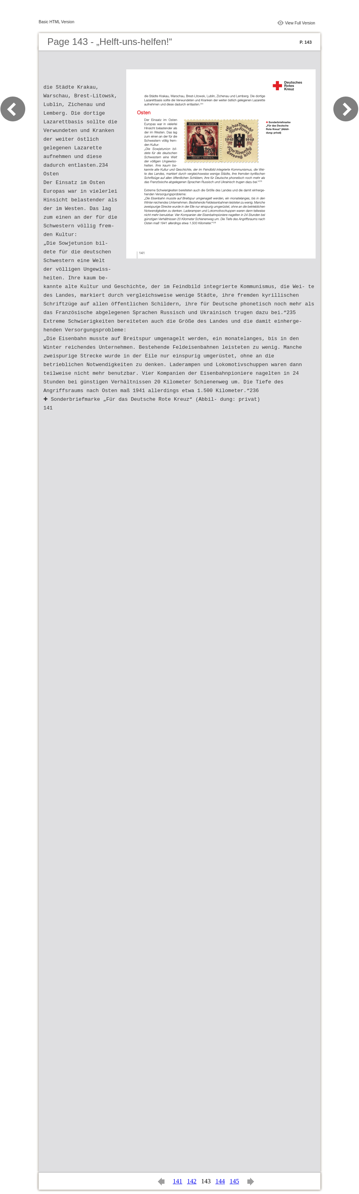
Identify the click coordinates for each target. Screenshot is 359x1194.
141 (177, 1181)
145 (234, 1181)
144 (220, 1181)
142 (191, 1181)
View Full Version (300, 23)
